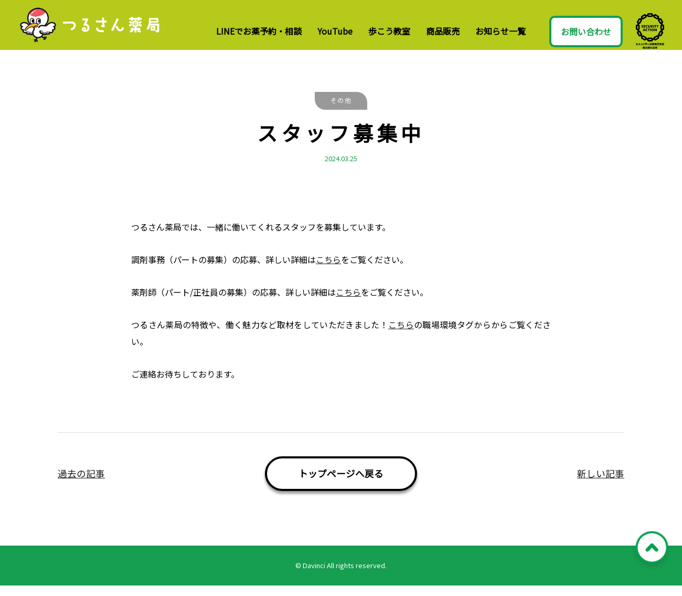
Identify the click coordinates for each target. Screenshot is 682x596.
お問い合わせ (586, 31)
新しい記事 (600, 483)
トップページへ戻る (341, 484)
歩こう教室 (389, 31)
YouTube (335, 31)
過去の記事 (81, 483)
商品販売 (443, 31)
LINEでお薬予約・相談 (259, 31)
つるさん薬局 (98, 30)
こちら (328, 270)
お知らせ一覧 (500, 31)
